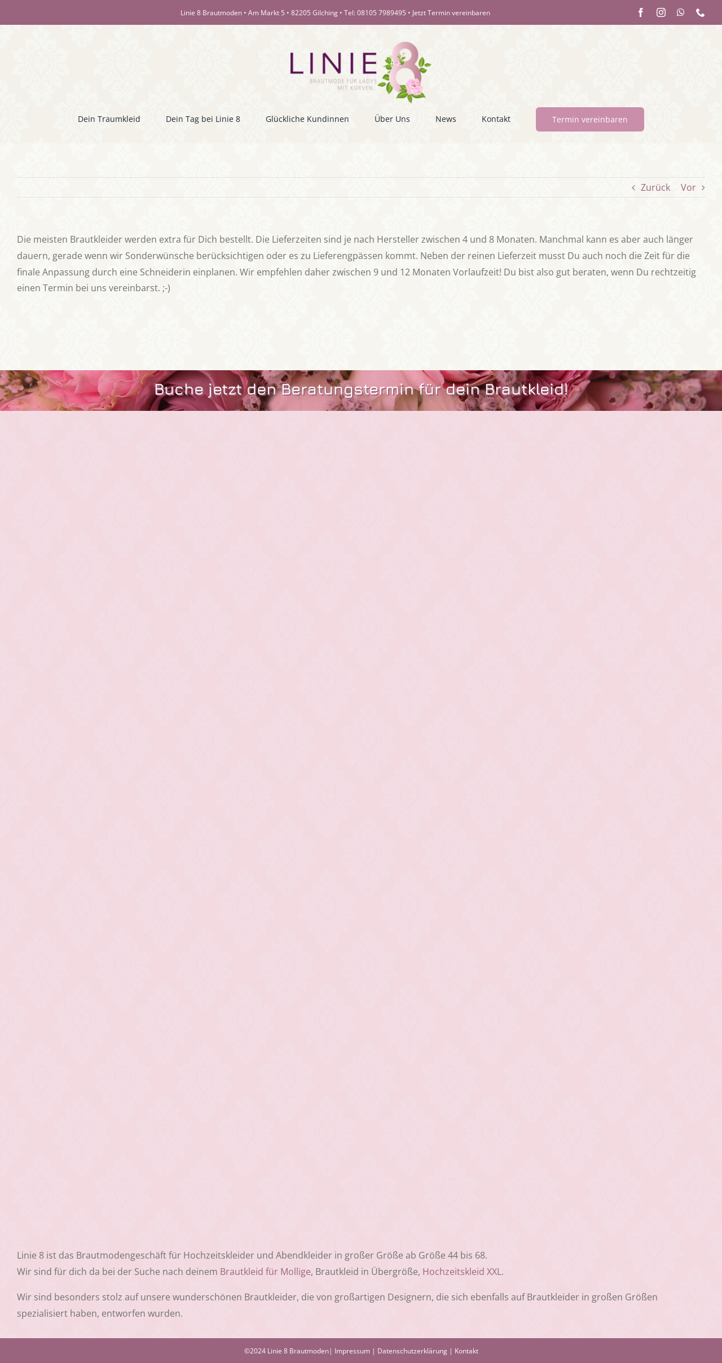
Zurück (655, 187)
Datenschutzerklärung (412, 1351)
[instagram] (661, 12)
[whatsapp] (681, 12)
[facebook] (640, 12)
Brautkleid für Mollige (265, 1271)
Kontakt (466, 1351)
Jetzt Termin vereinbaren (451, 12)
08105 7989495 (381, 12)
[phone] (700, 12)
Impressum (352, 1351)
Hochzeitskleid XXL (461, 1271)
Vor (688, 187)
